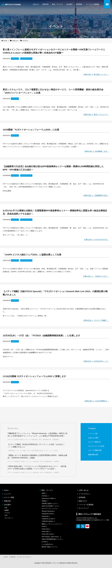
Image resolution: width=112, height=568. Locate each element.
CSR (5, 515)
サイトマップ (84, 508)
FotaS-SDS (45, 529)
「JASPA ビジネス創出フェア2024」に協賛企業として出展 (32, 254)
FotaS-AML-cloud (47, 534)
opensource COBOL (48, 498)
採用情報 (79, 4)
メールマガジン (84, 494)
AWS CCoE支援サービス (50, 506)
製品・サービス (57, 4)
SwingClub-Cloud (47, 513)
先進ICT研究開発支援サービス (51, 539)
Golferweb (45, 516)
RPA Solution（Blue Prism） (51, 536)
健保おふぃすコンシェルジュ (51, 524)
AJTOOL (44, 496)
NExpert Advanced (47, 511)
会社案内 (69, 4)
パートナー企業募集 (92, 4)
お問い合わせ (84, 490)
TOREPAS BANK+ (47, 521)
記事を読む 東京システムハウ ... (95, 114)
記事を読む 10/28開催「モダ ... (96, 151)
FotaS (44, 526)
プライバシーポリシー (25, 557)
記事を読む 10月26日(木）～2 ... (95, 361)
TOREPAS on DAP (48, 519)
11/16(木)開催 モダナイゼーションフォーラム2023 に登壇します (34, 376)
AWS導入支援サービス (49, 503)
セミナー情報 (93, 442)
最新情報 (91, 457)
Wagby (44, 501)
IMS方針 (12, 557)
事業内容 (45, 4)
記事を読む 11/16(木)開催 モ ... (96, 401)
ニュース (7, 494)
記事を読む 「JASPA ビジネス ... (95, 276)
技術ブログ (83, 501)
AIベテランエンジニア (49, 508)
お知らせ (36, 4)
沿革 (5, 507)
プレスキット (8, 518)
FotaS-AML (45, 531)
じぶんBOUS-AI (47, 544)
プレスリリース (27, 58)
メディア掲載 (93, 453)
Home (6, 490)
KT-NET (44, 542)
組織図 (6, 510)
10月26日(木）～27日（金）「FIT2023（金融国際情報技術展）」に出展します (41, 335)
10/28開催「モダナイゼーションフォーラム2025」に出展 (31, 129)
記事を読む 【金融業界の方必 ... (95, 195)
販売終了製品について (49, 547)
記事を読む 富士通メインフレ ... (95, 74)
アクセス (7, 513)
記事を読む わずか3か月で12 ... (96, 239)
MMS (43, 493)
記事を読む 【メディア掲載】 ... (95, 320)
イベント (15, 58)
